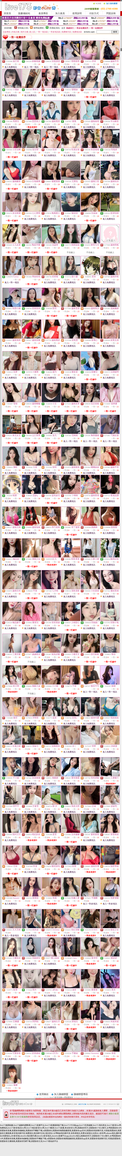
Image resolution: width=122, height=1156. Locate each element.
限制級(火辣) (23, 28)
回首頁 (7, 13)
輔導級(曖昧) (39, 28)
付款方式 (94, 13)
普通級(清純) (54, 28)
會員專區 (43, 13)
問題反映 (111, 13)
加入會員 (60, 13)
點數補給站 (24, 13)
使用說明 (77, 13)
